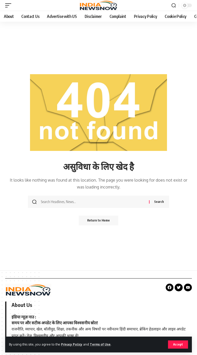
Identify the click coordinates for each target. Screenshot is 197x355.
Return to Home (98, 221)
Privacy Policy (72, 344)
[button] (178, 344)
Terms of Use (101, 344)
